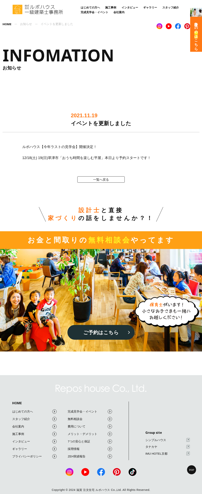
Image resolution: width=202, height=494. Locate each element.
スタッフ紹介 (170, 7)
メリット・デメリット (90, 434)
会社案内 (118, 12)
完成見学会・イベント (94, 12)
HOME (17, 403)
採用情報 (90, 449)
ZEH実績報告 (90, 456)
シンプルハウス (167, 440)
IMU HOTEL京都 (167, 453)
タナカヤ (167, 447)
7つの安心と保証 (90, 441)
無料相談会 (90, 419)
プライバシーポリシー (34, 456)
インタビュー (130, 7)
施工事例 (110, 7)
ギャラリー (150, 7)
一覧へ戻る (101, 179)
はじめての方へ (90, 7)
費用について (90, 426)
